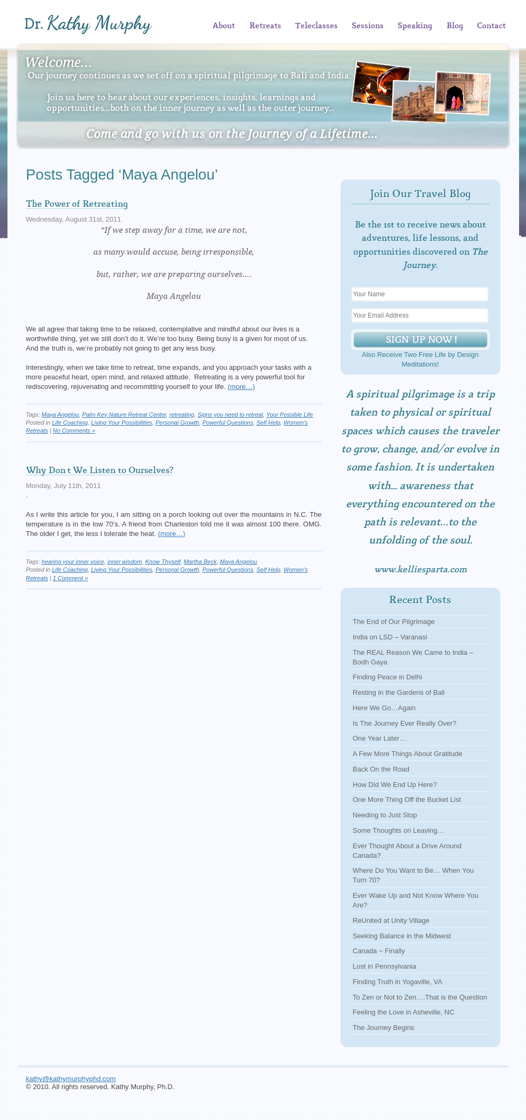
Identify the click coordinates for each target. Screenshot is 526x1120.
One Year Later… (379, 738)
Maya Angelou (60, 414)
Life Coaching (69, 422)
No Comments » (74, 430)
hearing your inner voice (73, 561)
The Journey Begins (384, 1028)
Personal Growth (177, 422)
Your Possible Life (289, 414)
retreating (181, 414)
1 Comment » (70, 578)
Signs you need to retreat (230, 414)
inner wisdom (125, 561)
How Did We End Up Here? (395, 785)
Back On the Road (381, 769)
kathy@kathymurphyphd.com (71, 1079)
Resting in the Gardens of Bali (399, 692)
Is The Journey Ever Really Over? (405, 723)
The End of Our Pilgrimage (394, 622)
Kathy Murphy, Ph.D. (104, 24)
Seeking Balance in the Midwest (402, 936)
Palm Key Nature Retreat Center (124, 414)
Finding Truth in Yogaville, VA (397, 982)
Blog (455, 26)
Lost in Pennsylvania (384, 966)
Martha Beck (200, 561)
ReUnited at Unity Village (391, 920)
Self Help (268, 422)
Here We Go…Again (384, 708)
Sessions (368, 26)
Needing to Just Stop (385, 815)
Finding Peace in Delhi (387, 677)
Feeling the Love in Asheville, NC (404, 1012)
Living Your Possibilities (121, 422)
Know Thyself (163, 561)
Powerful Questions (228, 422)
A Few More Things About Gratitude (408, 754)
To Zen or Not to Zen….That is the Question (420, 997)
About (224, 26)
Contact (491, 26)
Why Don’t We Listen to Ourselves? (99, 470)
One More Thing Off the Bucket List (407, 800)
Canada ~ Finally (379, 951)
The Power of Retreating (77, 204)
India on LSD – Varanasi (390, 637)
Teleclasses (316, 26)
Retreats (265, 26)
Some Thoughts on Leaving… (398, 830)
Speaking (415, 26)
